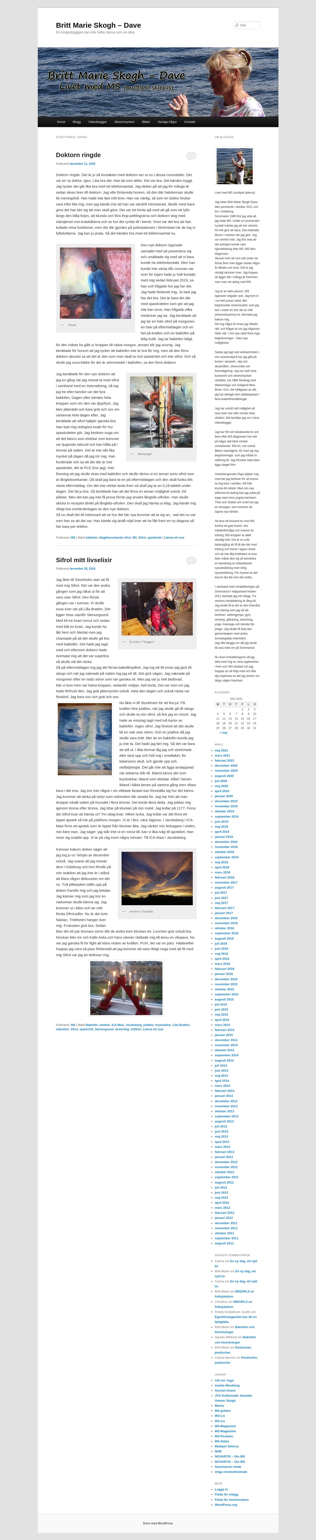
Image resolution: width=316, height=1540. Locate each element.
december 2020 (226, 765)
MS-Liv (220, 1416)
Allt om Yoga (224, 1380)
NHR (218, 1451)
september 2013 (227, 1116)
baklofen (91, 537)
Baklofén (92, 1025)
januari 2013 (224, 1157)
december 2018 (226, 842)
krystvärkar (163, 1025)
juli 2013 (221, 1126)
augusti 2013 (224, 1121)
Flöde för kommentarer (232, 1500)
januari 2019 (224, 837)
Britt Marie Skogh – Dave (98, 25)
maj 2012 (221, 1197)
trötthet (136, 1029)
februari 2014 (224, 1091)
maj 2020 (221, 786)
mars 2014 (222, 1086)
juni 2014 (221, 1070)
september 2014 (227, 1055)
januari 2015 (224, 1035)
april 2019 (222, 832)
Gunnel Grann (225, 1390)
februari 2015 (224, 1030)
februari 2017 (224, 908)
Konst (61, 122)
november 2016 (226, 923)
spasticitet (154, 537)
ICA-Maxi (118, 1025)
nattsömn (62, 1029)
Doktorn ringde (78, 155)
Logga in (221, 1489)
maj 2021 (221, 750)
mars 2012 (222, 1207)
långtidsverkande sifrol (115, 537)
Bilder (146, 122)
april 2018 (222, 867)
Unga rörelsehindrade (231, 1472)
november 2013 (226, 1106)
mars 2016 (222, 964)
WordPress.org (226, 1505)
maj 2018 (221, 862)
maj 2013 (221, 1136)
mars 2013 (222, 1147)
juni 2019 (221, 821)
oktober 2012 (224, 1172)
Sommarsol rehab (228, 1467)
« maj (223, 732)
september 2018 (227, 857)
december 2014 (226, 1040)
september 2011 (227, 1238)
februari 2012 (224, 1213)
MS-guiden (223, 1411)
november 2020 (226, 770)
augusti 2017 (224, 887)
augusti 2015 (224, 999)
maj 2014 (221, 1075)
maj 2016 (221, 953)
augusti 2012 (224, 1182)
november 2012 (226, 1167)
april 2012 (222, 1202)
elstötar (105, 1025)
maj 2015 (221, 1014)
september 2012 (227, 1177)
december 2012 (226, 1162)
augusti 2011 (224, 1243)
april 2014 (222, 1080)
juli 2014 (221, 1065)
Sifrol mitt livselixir (84, 560)
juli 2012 (221, 1187)
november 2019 (226, 806)
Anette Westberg (227, 1385)
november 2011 (226, 1228)
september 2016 (227, 933)
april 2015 (222, 1020)
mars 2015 (222, 1025)
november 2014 (226, 1045)
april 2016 (222, 959)
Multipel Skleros (227, 1446)
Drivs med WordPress (158, 1523)
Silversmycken (124, 122)
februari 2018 (224, 877)
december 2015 (226, 979)
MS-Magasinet (225, 1426)
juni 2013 (221, 1131)
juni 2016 (221, 948)
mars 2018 (222, 872)
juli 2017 (221, 892)
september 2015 (227, 994)
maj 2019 (221, 826)
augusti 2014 (224, 1060)
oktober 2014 (224, 1050)
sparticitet (86, 1029)
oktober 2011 (224, 1233)
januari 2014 (224, 1096)
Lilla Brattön (181, 1025)
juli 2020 (221, 781)
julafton (148, 1025)
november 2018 (226, 847)
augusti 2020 (224, 776)
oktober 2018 (224, 852)
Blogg (77, 122)
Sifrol (142, 537)
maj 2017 (221, 903)
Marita (219, 1405)
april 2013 (222, 1142)
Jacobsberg (134, 1025)
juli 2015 (221, 1004)
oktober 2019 (224, 811)
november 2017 (226, 882)
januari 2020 (224, 796)
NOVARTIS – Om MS (230, 1456)
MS (73, 537)
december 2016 (226, 918)
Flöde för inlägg (227, 1494)
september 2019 (227, 816)
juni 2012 (221, 1192)
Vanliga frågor (167, 122)
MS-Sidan (222, 1441)
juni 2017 (221, 898)
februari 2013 (224, 1152)
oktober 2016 (224, 928)
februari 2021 (224, 760)
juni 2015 (221, 1009)
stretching (122, 1029)
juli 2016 (221, 943)
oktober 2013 (224, 1111)
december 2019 (226, 801)
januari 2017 (224, 913)
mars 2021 (222, 755)
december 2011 (226, 1223)
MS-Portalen (224, 1436)
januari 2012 (224, 1218)
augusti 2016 (224, 938)
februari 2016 (224, 969)
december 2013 (226, 1101)
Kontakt (190, 122)
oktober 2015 (224, 989)
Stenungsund (104, 1029)
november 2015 (226, 984)
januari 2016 (224, 974)
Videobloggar (97, 122)
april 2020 (222, 791)
